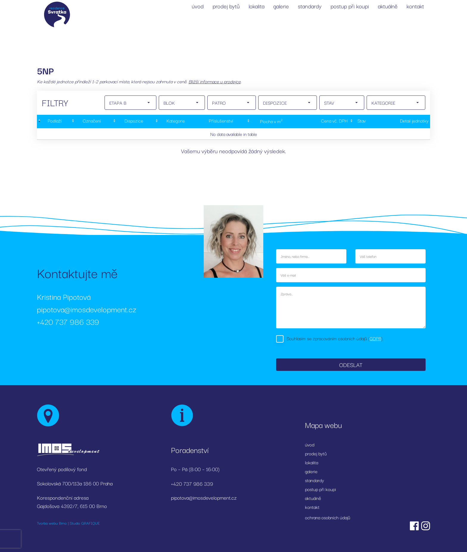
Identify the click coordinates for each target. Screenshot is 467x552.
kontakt (415, 5)
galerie (281, 5)
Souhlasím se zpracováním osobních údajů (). (335, 338)
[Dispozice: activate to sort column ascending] (133, 121)
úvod (198, 5)
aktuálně (388, 5)
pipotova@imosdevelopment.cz (86, 309)
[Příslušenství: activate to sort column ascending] (221, 121)
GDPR (375, 338)
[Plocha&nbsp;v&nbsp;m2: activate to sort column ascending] (270, 121)
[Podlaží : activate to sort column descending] (54, 121)
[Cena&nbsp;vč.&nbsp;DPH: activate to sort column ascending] (322, 121)
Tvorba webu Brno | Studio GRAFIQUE (68, 523)
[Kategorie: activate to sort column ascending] (175, 121)
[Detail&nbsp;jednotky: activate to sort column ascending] (401, 121)
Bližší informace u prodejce (215, 81)
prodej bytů (226, 5)
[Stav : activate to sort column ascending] (360, 121)
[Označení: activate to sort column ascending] (91, 121)
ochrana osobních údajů (327, 517)
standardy (310, 5)
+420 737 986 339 (68, 321)
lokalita (256, 5)
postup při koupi (350, 5)
